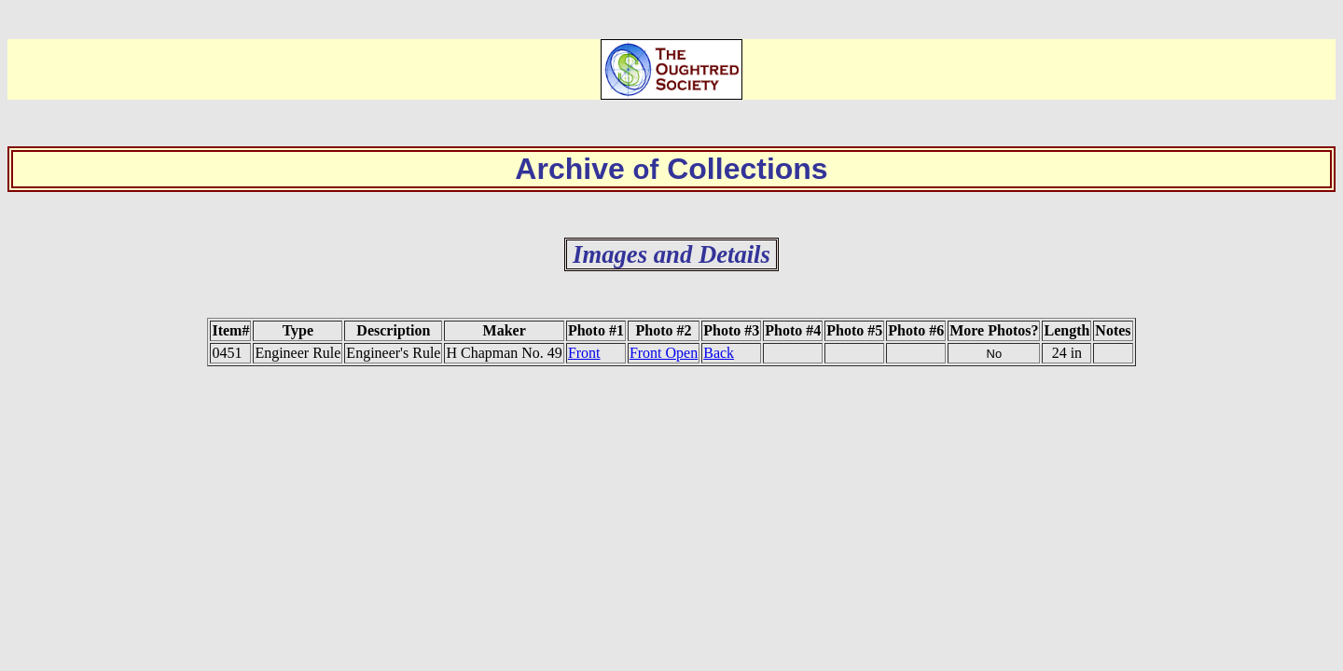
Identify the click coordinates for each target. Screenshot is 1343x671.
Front (584, 353)
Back (718, 353)
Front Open (664, 353)
